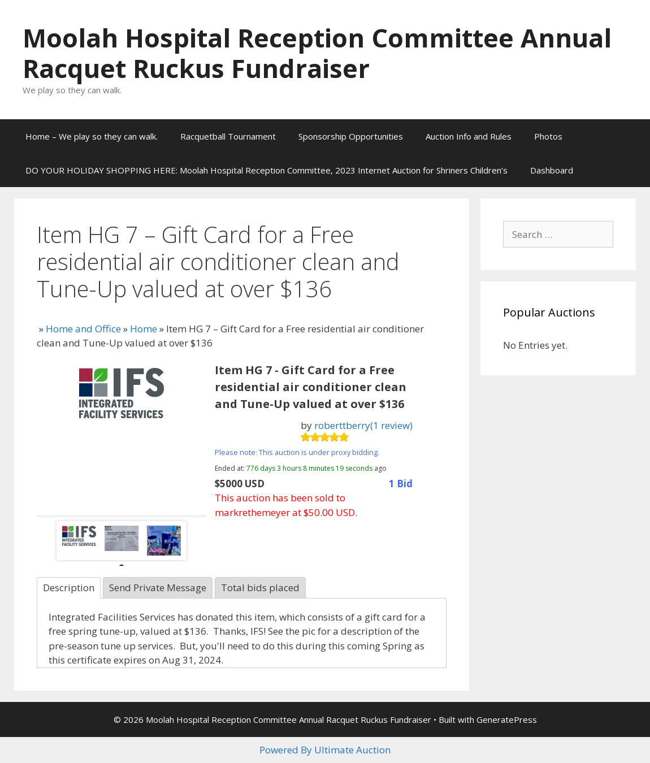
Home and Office (83, 328)
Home (143, 328)
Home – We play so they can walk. (91, 136)
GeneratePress (506, 719)
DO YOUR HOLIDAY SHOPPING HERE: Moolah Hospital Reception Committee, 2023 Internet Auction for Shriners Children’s (266, 170)
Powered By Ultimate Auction (325, 749)
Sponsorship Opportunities (350, 136)
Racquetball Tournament (228, 136)
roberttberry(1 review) (363, 425)
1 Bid (401, 483)
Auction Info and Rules (469, 136)
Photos (548, 136)
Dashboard (551, 170)
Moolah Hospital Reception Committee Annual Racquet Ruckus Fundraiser (317, 52)
